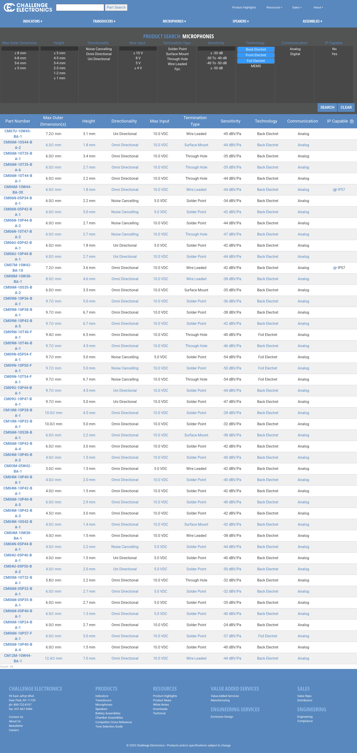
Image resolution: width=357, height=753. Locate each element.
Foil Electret (256, 61)
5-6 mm (20, 63)
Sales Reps (304, 696)
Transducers (103, 700)
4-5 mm (59, 58)
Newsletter (16, 725)
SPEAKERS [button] (239, 21)
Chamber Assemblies (109, 717)
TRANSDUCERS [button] (99, 21)
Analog (295, 48)
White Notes (161, 704)
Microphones (103, 704)
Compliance (305, 721)
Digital (295, 53)
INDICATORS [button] (29, 21)
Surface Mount (177, 53)
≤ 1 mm (59, 78)
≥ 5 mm (59, 53)
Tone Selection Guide (109, 726)
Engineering (305, 716)
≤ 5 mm (20, 68)
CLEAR (346, 107)
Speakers (101, 709)
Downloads (160, 709)
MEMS (256, 66)
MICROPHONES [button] (169, 21)
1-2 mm (59, 73)
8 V (138, 58)
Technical (159, 713)
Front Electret (256, 55)
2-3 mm (59, 68)
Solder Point (177, 48)
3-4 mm (59, 63)
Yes (334, 53)
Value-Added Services (225, 696)
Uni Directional (98, 58)
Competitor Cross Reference (113, 722)
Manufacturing (220, 700)
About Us (15, 721)
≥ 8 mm (20, 53)
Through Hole (177, 58)
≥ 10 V (138, 53)
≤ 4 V (138, 68)
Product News (162, 700)
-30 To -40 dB (216, 58)
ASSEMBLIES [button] (309, 21)
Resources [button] (273, 7)
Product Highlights (244, 7)
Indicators (101, 696)
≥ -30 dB (216, 53)
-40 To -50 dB (216, 63)
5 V (138, 63)
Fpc (177, 69)
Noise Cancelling (98, 48)
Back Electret (256, 49)
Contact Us (16, 717)
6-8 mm (20, 58)
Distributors (304, 700)
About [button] (317, 7)
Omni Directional (98, 53)
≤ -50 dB (216, 68)
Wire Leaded (177, 64)
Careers (14, 730)
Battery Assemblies (107, 713)
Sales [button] (295, 7)
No (334, 48)
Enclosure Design (222, 716)
